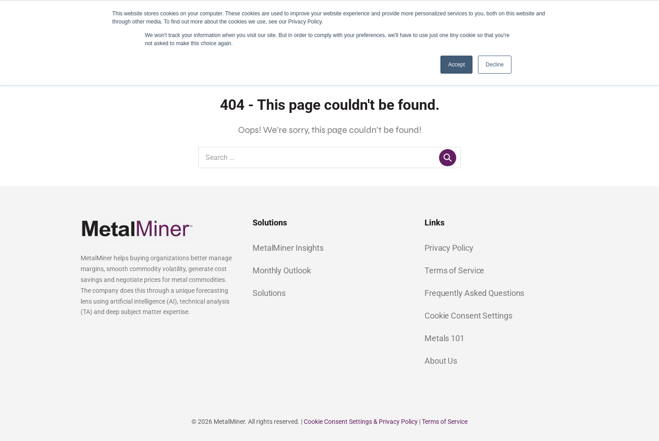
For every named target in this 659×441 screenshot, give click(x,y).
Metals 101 (444, 338)
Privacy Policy (449, 248)
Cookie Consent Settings (468, 315)
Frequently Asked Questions (474, 293)
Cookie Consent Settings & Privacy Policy (361, 421)
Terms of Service (454, 270)
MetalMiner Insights (288, 248)
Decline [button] (495, 64)
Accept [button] (456, 64)
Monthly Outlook (282, 270)
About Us (441, 361)
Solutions (269, 293)
